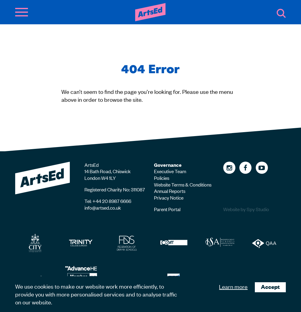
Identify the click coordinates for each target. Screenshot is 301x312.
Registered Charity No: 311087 (114, 189)
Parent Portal (167, 209)
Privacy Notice (168, 197)
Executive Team (170, 171)
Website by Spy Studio (246, 209)
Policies (161, 177)
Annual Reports (169, 190)
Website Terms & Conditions (182, 184)
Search (281, 13)
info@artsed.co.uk (102, 207)
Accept (270, 286)
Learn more (233, 286)
